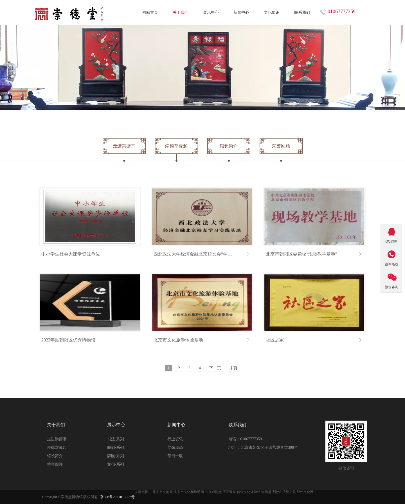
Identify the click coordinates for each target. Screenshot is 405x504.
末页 (233, 368)
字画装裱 (229, 492)
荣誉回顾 (55, 464)
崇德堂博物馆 (271, 492)
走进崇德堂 (57, 439)
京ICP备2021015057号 (117, 497)
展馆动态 (175, 447)
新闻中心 (241, 12)
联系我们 (302, 12)
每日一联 (175, 456)
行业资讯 (175, 439)
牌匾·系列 (115, 456)
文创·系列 (115, 464)
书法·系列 (115, 439)
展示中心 (211, 12)
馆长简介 (55, 456)
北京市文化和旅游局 (189, 492)
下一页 (215, 368)
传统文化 (289, 492)
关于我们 (180, 12)
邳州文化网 (305, 492)
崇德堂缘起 (57, 447)
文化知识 (272, 12)
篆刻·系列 (115, 447)
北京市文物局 (162, 492)
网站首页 (150, 12)
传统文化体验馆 (248, 492)
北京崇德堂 (213, 492)
